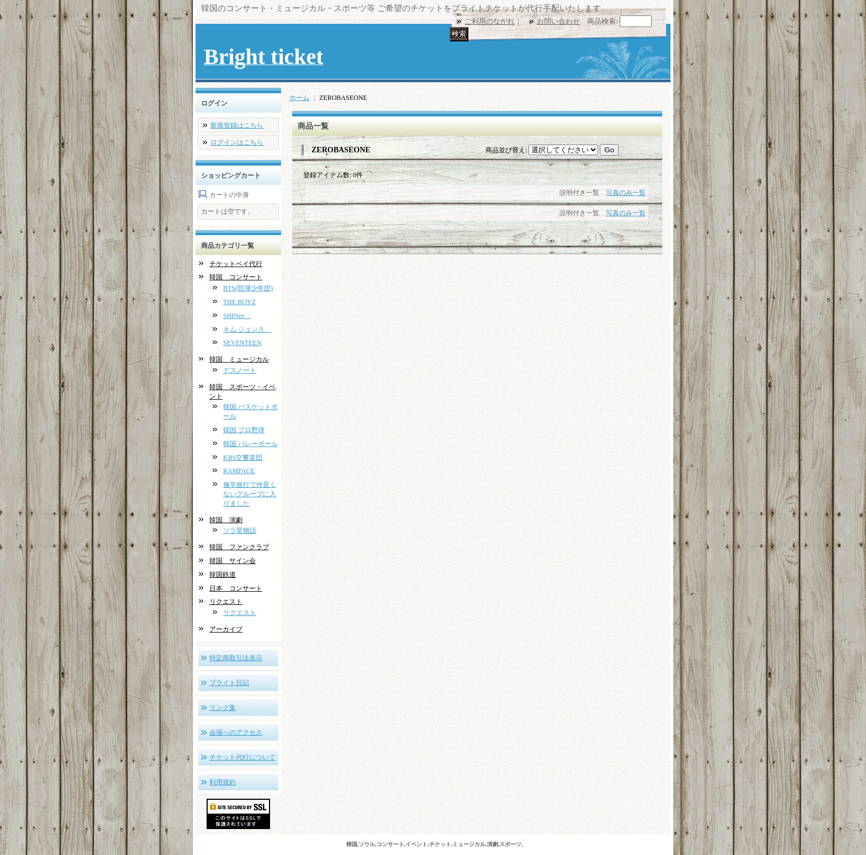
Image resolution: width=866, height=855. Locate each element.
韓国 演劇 (225, 520)
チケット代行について (242, 757)
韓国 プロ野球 (244, 430)
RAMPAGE (239, 471)
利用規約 (222, 782)
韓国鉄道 (222, 574)
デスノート (239, 370)
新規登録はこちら (236, 125)
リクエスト (225, 602)
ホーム (299, 98)
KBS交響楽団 (242, 457)
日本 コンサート (235, 588)
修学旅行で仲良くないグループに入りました (249, 494)
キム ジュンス (247, 329)
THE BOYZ (239, 302)
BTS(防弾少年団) (248, 288)
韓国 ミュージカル (239, 359)
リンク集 (222, 707)
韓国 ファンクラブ (239, 547)
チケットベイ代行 (235, 264)
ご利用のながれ (489, 21)
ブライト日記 (229, 683)
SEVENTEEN (242, 343)
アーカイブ (225, 629)
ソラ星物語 (239, 530)
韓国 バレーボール (250, 444)
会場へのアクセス (235, 732)
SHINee (237, 316)
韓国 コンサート (235, 277)
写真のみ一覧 (626, 193)
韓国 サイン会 (232, 561)
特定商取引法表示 (235, 658)
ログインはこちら (236, 142)
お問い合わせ (558, 21)
